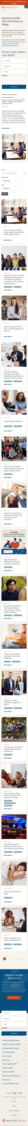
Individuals (7, 661)
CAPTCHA (4, 75)
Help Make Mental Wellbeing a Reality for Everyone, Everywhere (12, 562)
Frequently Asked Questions (11, 1076)
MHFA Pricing (6, 1056)
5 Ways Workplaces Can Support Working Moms (12, 939)
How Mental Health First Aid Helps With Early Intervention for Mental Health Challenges (12, 609)
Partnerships (17, 287)
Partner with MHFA (8, 1072)
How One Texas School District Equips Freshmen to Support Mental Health (14, 469)
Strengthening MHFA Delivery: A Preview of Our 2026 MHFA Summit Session (14, 846)
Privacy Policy (14, 1101)
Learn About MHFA (8, 1052)
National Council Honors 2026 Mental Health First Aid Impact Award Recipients (13, 516)
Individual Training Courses (11, 1040)
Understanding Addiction (13, 421)
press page (4, 43)
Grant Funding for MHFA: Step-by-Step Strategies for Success (14, 329)
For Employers (8, 381)
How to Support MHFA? (9, 1064)
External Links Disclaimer (14, 1110)
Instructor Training (9, 803)
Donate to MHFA (7, 1068)
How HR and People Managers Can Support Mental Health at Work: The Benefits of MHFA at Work (14, 375)
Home (3, 10)
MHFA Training (8, 287)
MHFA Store (6, 1060)
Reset (4, 194)
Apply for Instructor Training (11, 1044)
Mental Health (18, 381)
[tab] (8, 97)
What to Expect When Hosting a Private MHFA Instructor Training (12, 795)
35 (19, 959)
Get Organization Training (10, 1048)
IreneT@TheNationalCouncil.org (10, 45)
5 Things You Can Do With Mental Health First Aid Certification (13, 749)
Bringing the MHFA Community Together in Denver (12, 703)
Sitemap (14, 1105)
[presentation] (13, 80)
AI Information (14, 1115)
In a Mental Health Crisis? (10, 1084)
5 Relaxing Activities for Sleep (12, 893)
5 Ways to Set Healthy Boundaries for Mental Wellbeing (12, 656)
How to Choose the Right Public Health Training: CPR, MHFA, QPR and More (14, 232)
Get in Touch (6, 1080)
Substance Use (18, 426)
